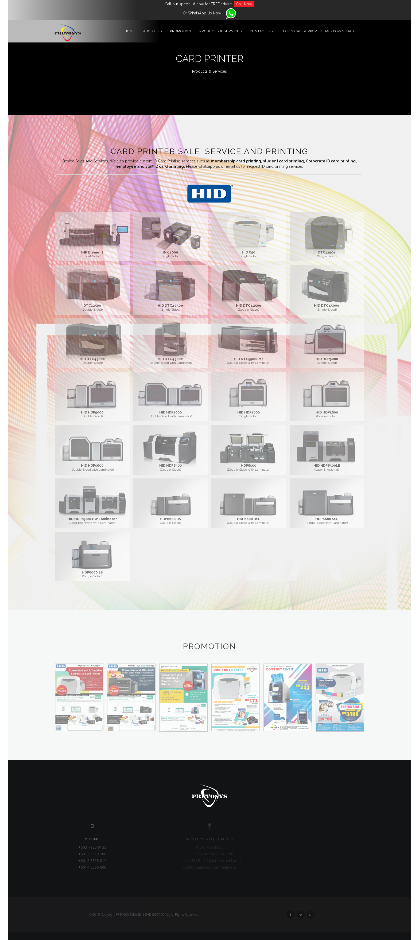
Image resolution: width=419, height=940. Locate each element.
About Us (152, 32)
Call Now (244, 4)
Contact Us (261, 32)
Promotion (180, 32)
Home (130, 32)
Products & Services (220, 32)
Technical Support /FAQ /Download (317, 32)
